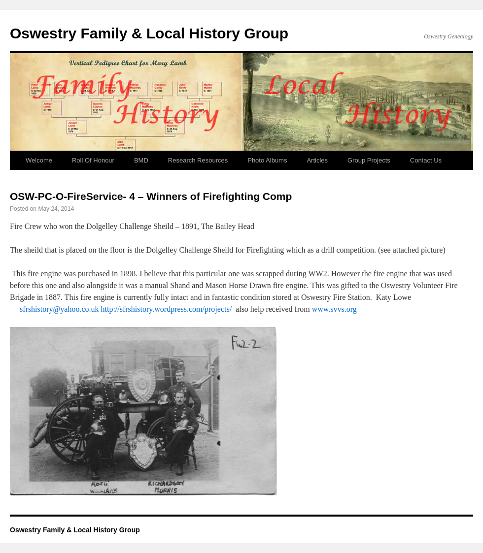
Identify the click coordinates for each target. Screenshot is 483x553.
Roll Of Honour (93, 160)
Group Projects (368, 160)
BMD (141, 160)
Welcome (39, 160)
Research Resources (198, 160)
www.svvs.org (334, 309)
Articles (317, 160)
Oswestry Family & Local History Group (149, 33)
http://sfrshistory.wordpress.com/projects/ (166, 309)
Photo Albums (267, 160)
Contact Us (426, 160)
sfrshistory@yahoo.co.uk (59, 309)
